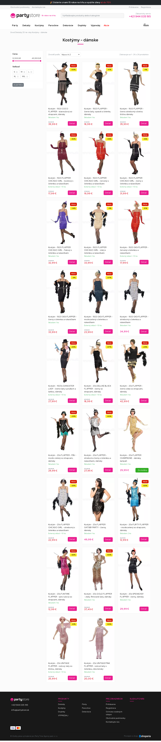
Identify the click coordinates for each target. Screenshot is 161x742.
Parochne (86, 708)
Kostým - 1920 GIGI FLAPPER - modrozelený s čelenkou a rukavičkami (98, 319)
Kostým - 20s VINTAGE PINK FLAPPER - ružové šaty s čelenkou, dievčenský (97, 666)
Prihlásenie (133, 7)
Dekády (61, 704)
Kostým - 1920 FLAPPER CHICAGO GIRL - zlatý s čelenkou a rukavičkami (95, 250)
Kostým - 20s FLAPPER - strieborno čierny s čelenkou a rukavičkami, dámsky (97, 458)
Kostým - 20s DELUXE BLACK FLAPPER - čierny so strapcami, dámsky (97, 389)
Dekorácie (86, 711)
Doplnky (61, 711)
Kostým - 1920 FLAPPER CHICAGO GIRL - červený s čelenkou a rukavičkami (96, 181)
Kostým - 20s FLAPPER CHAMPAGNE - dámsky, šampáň (130, 458)
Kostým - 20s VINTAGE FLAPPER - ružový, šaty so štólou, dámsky (60, 666)
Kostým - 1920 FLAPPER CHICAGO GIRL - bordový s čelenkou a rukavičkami (60, 181)
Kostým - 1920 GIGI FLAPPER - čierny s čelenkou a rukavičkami (62, 318)
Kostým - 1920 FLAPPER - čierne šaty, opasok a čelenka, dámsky (97, 111)
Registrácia (146, 7)
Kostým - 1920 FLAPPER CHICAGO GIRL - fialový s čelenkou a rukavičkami (60, 250)
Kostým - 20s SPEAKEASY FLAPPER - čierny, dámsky (132, 595)
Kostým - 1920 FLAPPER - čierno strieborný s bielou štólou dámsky (132, 111)
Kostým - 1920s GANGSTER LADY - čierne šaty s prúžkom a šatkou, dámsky (62, 389)
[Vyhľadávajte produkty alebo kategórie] (122, 15)
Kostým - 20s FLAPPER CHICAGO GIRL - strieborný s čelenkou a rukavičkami (61, 527)
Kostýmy (62, 708)
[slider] (13, 61)
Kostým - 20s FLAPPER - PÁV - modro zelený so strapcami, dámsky (62, 458)
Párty (84, 704)
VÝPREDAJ (63, 715)
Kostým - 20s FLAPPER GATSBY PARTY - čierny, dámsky (95, 527)
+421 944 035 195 (19, 705)
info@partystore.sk (20, 710)
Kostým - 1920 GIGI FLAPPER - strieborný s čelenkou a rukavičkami (134, 319)
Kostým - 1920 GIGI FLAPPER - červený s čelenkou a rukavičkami (134, 250)
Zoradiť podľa (54, 54)
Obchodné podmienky (20, 7)
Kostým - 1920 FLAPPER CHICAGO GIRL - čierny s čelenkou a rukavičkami (131, 181)
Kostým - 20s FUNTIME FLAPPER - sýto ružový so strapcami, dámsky (60, 597)
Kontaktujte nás (38, 7)
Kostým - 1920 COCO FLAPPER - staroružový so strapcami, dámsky (60, 111)
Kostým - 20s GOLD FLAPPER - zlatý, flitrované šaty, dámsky (98, 595)
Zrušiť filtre (18, 85)
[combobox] (71, 54)
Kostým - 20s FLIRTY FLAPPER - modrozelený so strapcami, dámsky (134, 527)
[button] (15, 25)
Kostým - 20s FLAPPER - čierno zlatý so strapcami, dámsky (131, 389)
